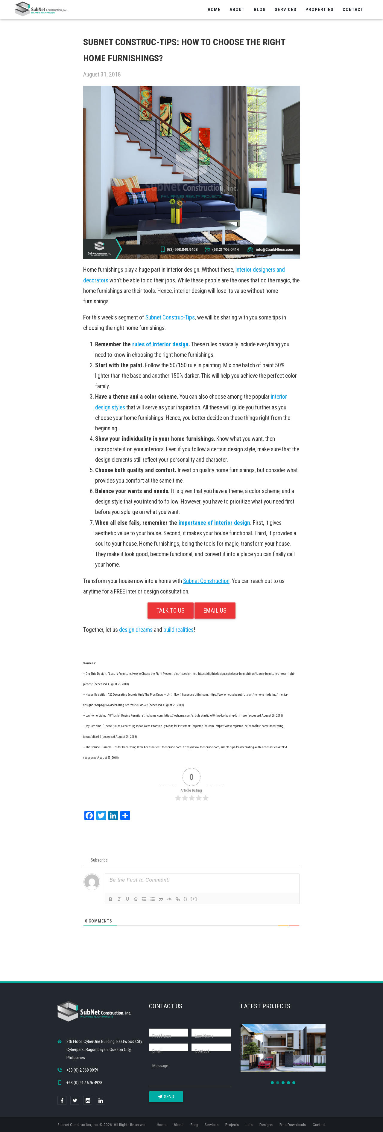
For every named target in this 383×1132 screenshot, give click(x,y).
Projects (232, 1124)
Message (160, 1065)
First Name (161, 1036)
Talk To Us (170, 610)
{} (185, 899)
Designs (266, 1124)
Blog (260, 9)
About (237, 9)
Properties (320, 9)
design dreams (136, 629)
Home (214, 9)
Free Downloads (292, 1124)
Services (286, 9)
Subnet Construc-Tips (170, 317)
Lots (249, 1124)
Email (157, 1051)
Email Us (215, 610)
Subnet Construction (206, 581)
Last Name (204, 1036)
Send (166, 1096)
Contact (353, 9)
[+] (194, 899)
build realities (178, 629)
